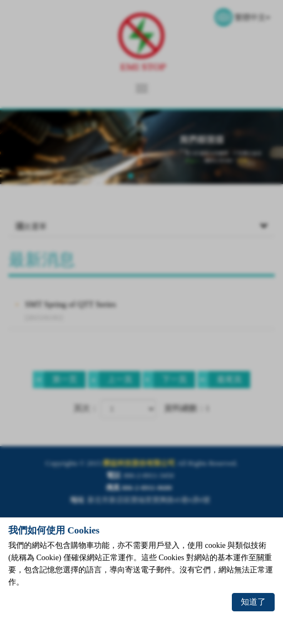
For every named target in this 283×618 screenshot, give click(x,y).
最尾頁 (219, 379)
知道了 (253, 601)
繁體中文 (252, 17)
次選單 (141, 227)
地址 (77, 500)
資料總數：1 (187, 408)
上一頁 (110, 379)
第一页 (55, 379)
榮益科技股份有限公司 (142, 42)
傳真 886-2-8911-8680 (139, 487)
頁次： (85, 408)
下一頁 (164, 379)
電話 (113, 475)
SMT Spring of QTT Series (150, 311)
